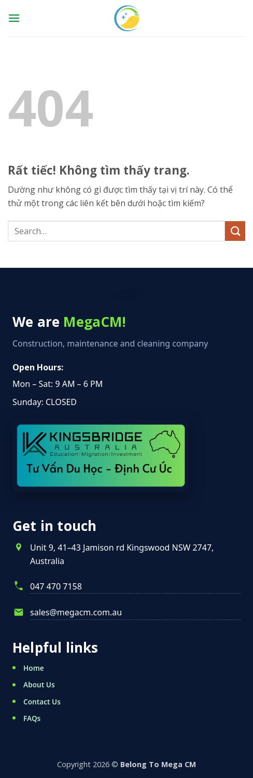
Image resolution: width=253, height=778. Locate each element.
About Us (39, 684)
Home (33, 668)
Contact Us (42, 702)
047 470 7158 (56, 586)
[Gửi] (235, 231)
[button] (14, 18)
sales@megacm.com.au (76, 612)
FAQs (31, 718)
